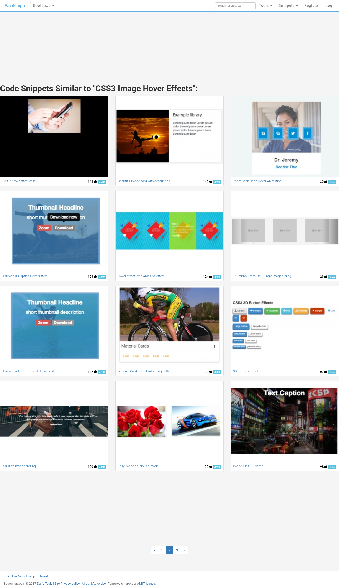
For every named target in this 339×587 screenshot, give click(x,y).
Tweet (43, 576)
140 (207, 181)
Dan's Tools (44, 583)
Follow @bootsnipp (21, 576)
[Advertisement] (135, 43)
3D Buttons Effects (246, 371)
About (86, 583)
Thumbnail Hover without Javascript (28, 371)
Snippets (288, 5)
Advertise (99, 583)
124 (207, 276)
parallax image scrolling (19, 466)
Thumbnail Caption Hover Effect (25, 276)
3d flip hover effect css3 (19, 181)
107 (322, 372)
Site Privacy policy (67, 583)
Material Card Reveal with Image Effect (145, 371)
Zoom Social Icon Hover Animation (257, 181)
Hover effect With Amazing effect (141, 276)
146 (92, 181)
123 (322, 276)
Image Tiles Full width (248, 466)
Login (331, 5)
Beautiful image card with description (144, 181)
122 (92, 372)
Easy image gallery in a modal (138, 466)
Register (311, 5)
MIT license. (147, 583)
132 (322, 181)
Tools (265, 5)
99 (208, 466)
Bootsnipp (15, 5)
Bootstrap (42, 4)
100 (92, 466)
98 (323, 466)
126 (92, 276)
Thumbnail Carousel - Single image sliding (262, 276)
